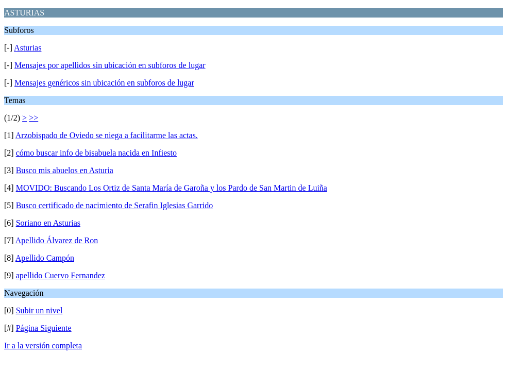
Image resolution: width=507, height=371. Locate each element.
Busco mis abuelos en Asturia (64, 170)
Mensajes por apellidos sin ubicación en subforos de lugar (110, 65)
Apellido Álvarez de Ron (56, 240)
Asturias (27, 47)
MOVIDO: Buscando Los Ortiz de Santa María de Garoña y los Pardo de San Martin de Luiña (171, 187)
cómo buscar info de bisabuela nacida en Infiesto (96, 152)
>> (33, 117)
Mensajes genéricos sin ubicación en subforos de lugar (104, 82)
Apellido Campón (44, 258)
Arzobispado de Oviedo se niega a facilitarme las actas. (106, 135)
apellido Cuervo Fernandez (60, 275)
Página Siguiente (44, 328)
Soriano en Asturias (48, 222)
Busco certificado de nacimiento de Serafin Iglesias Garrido (114, 205)
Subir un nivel (39, 310)
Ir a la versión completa (43, 345)
